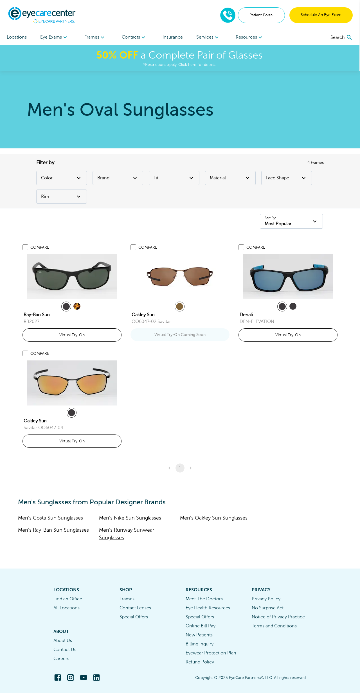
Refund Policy (200, 662)
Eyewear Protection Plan (211, 653)
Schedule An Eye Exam (321, 15)
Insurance (173, 37)
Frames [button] (95, 37)
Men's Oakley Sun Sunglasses (214, 518)
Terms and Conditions (274, 626)
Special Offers (134, 617)
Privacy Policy (266, 598)
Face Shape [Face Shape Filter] (286, 178)
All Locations (66, 607)
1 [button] (180, 468)
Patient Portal (262, 15)
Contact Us (64, 649)
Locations (17, 37)
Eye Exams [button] (54, 37)
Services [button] (208, 37)
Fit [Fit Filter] (174, 178)
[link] (72, 276)
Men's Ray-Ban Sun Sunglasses (53, 530)
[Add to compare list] (25, 247)
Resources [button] (250, 37)
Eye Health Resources (208, 607)
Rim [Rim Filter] (61, 196)
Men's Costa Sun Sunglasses (50, 518)
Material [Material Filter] (230, 178)
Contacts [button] (134, 37)
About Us (62, 640)
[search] (342, 37)
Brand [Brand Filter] (117, 178)
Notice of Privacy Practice (278, 617)
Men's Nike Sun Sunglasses (130, 518)
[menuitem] (54, 37)
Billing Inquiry (199, 644)
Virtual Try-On (72, 335)
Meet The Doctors (204, 598)
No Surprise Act (268, 607)
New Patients (199, 635)
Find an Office (67, 598)
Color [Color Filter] (61, 178)
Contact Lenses (135, 607)
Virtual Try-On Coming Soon (180, 335)
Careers (61, 658)
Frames (127, 598)
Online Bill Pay (200, 626)
